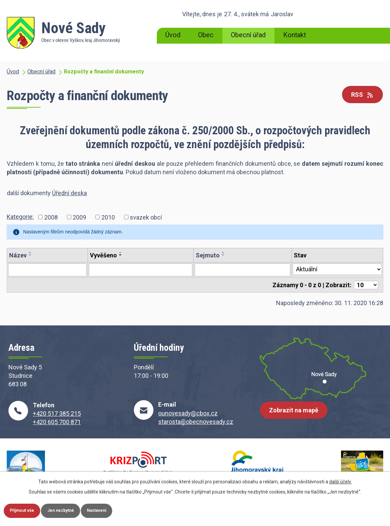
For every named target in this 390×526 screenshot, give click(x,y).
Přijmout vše (27, 509)
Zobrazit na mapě (296, 415)
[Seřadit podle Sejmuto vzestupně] (223, 252)
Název (18, 255)
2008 (51, 217)
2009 (79, 217)
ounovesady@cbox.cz (188, 413)
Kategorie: (20, 216)
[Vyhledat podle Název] (47, 270)
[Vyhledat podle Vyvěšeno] (141, 270)
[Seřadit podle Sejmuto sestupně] (223, 255)
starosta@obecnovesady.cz (195, 421)
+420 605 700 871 (57, 422)
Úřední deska (69, 193)
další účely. (340, 479)
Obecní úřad (248, 35)
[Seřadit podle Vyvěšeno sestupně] (120, 255)
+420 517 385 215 (57, 413)
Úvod (172, 35)
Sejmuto (208, 255)
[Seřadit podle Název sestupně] (30, 255)
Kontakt (294, 35)
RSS (359, 95)
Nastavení (121, 509)
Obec (206, 35)
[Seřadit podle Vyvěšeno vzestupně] (120, 252)
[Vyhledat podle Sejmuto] (242, 270)
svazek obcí (146, 217)
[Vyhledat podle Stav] (337, 269)
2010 (108, 217)
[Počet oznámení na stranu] (366, 285)
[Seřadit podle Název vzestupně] (30, 252)
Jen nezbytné (75, 509)
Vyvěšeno (103, 255)
